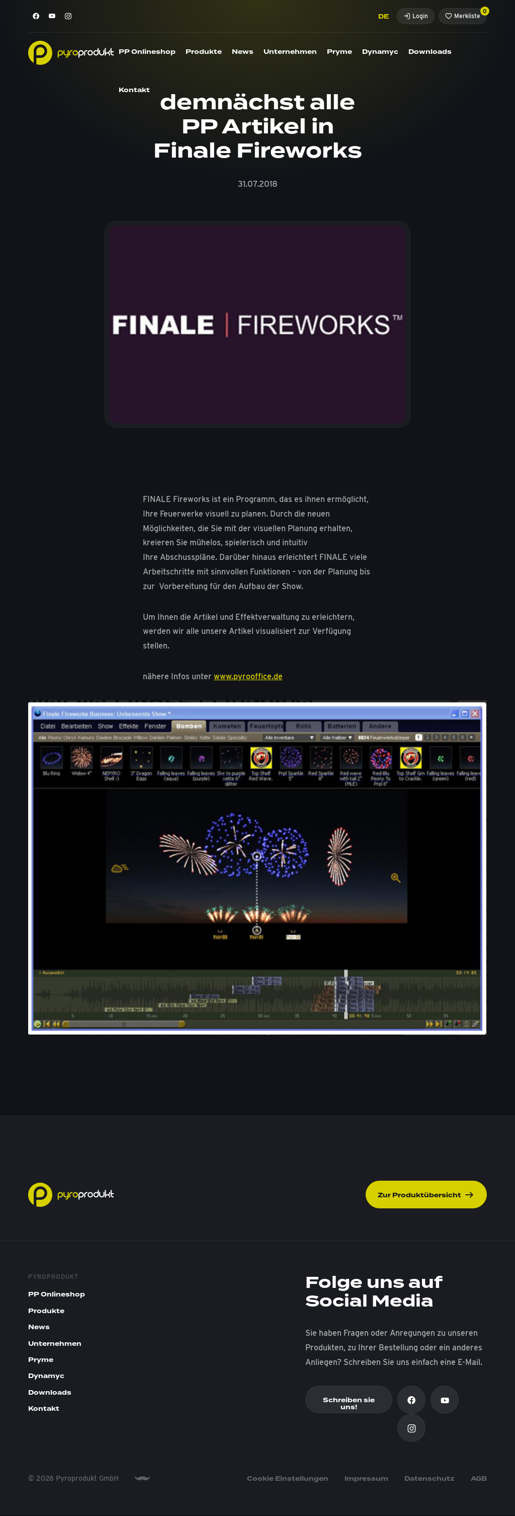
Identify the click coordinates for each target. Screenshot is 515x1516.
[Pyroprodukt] (71, 52)
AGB (479, 1479)
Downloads (430, 51)
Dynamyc (380, 51)
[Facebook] (36, 16)
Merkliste (466, 14)
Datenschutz (429, 1479)
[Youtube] (52, 16)
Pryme (339, 51)
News (242, 51)
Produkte (204, 51)
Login (415, 16)
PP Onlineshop (147, 51)
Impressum (366, 1479)
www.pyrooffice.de (248, 676)
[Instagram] (68, 16)
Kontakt (134, 90)
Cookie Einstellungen (287, 1479)
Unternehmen (290, 51)
